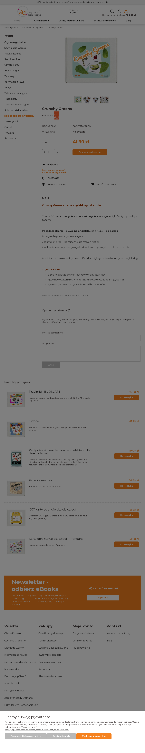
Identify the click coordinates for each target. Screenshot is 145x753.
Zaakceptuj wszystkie (94, 736)
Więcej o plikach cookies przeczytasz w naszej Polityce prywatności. (37, 730)
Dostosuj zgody (61, 736)
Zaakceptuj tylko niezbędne (26, 736)
